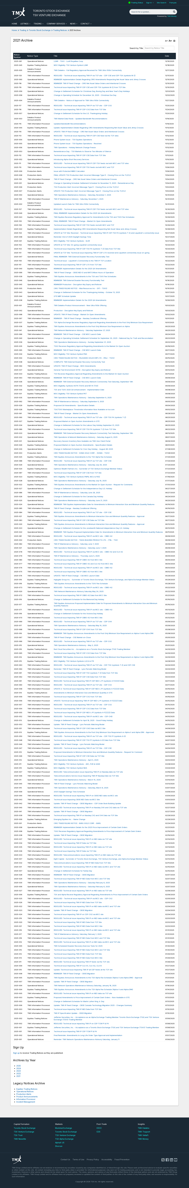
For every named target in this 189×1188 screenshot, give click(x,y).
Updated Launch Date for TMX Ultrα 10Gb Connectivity (76, 204)
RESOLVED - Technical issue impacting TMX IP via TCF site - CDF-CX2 (83, 105)
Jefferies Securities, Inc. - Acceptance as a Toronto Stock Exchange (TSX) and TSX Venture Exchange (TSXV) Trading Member (106, 1027)
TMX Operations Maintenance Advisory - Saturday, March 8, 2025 (81, 788)
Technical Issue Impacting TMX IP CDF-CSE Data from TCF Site (80, 155)
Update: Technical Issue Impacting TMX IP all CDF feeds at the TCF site (83, 970)
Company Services (56, 24)
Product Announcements (27, 1096)
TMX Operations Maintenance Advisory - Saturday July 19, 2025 (80, 481)
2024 (18, 1068)
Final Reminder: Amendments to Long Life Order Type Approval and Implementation (88, 1035)
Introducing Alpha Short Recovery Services (71, 159)
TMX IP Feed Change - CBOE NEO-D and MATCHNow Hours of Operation (84, 272)
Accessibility (106, 1159)
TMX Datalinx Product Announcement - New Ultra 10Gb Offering (80, 305)
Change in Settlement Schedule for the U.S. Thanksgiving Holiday (80, 113)
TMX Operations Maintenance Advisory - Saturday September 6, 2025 (83, 397)
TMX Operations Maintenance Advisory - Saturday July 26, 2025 (80, 465)
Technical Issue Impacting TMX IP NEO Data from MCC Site (78, 926)
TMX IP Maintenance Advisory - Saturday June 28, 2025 (77, 493)
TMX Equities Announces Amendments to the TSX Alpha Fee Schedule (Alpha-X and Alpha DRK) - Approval (98, 978)
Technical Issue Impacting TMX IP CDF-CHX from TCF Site (78, 629)
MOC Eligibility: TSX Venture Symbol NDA (70, 768)
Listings (24, 24)
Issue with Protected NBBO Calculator (69, 171)
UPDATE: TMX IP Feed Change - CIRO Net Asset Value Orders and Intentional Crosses (89, 132)
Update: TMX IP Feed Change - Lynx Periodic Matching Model (79, 724)
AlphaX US (59, 1142)
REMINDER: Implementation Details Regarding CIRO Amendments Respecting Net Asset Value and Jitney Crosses (100, 79)
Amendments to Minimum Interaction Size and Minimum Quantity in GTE (83, 693)
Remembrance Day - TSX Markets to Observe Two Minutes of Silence (82, 151)
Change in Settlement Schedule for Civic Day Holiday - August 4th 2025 (83, 449)
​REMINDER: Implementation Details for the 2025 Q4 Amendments (80, 269)
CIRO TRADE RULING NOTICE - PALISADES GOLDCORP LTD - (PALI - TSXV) (84, 358)
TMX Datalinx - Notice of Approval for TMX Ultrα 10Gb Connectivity (81, 100)
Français (173, 3)
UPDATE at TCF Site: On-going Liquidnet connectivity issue (78, 245)
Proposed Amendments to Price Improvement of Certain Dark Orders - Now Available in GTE (92, 997)
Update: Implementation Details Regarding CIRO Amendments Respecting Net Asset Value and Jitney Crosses (99, 128)
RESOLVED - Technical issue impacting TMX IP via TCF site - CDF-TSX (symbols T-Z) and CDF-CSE (94, 665)
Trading (38, 24)
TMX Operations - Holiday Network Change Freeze (75, 147)
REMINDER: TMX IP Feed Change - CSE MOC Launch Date (77, 334)
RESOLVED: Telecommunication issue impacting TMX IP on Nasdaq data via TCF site (88, 772)
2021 (18, 1076)
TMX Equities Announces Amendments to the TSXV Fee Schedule (81, 583)
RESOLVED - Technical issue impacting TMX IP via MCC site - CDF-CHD (83, 716)
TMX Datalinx (143, 1128)
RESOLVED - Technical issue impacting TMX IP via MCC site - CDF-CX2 (83, 898)
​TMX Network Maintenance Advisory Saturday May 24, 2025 (79, 591)
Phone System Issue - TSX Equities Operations (73, 140)
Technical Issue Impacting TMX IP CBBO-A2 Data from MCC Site (80, 595)
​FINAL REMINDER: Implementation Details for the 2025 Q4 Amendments (82, 213)
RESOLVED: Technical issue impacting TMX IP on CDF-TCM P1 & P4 (81, 1023)
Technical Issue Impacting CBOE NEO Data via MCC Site (77, 799)
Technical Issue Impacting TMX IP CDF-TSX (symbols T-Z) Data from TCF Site (86, 673)
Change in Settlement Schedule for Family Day (73, 871)
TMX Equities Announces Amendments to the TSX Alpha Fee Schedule (83, 457)
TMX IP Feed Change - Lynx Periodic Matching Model (76, 784)
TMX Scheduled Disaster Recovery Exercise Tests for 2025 (78, 946)
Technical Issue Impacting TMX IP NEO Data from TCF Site (78, 902)
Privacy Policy (93, 1159)
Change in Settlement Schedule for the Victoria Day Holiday (78, 613)
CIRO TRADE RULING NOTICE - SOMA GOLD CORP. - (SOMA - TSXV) (81, 453)
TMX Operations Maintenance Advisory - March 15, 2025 (77, 780)
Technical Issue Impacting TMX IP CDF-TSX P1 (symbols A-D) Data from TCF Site (87, 740)
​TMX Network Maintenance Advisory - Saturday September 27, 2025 (82, 330)
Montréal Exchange (63, 1128)
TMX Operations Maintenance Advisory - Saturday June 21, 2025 (80, 500)
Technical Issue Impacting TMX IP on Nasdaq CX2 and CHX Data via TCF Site (86, 815)
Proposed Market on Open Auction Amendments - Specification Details (83, 445)
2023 (18, 1071)
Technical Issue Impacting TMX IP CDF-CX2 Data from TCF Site (80, 109)
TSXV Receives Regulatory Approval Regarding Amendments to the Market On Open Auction (92, 346)
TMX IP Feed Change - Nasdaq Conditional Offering (75, 508)
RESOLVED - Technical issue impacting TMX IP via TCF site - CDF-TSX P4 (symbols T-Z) (90, 417)
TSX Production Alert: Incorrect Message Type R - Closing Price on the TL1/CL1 (86, 187)
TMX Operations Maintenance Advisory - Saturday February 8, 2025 (82, 883)
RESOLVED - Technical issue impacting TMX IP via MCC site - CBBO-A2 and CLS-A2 (88, 552)
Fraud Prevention (122, 1159)
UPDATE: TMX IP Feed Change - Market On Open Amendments (79, 314)
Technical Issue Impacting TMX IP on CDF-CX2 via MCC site (78, 914)
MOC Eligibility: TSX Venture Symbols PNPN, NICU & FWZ (77, 477)
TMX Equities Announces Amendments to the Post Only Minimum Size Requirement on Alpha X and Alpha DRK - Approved (104, 732)
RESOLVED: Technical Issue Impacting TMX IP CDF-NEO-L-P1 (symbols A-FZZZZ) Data (89, 681)
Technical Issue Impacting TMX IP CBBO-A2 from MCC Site (78, 560)
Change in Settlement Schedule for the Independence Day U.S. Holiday (83, 488)
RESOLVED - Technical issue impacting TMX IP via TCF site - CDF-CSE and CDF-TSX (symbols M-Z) (94, 75)
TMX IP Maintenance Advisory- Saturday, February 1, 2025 (78, 934)
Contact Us (65, 1159)
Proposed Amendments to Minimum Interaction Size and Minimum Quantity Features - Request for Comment (98, 752)
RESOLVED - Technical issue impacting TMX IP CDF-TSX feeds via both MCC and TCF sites (91, 163)
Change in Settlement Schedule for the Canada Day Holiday (78, 496)
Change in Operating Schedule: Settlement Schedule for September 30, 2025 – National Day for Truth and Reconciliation (103, 338)
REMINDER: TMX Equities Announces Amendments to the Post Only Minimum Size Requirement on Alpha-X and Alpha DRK (103, 633)
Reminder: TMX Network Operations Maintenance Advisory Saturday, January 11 (86, 1039)
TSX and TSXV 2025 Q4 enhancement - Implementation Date (79, 390)
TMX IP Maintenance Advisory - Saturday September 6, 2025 (79, 401)
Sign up (16, 1053)
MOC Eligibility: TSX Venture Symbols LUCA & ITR (74, 661)
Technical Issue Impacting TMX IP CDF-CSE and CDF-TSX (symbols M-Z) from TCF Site (89, 87)
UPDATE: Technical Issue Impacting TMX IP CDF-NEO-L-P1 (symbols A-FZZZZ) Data (88, 701)
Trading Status (137, 2)
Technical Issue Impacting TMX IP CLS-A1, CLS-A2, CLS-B (78, 966)
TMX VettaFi (143, 1135)
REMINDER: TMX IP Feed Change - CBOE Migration (74, 875)
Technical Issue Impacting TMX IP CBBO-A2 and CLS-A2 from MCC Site (83, 564)
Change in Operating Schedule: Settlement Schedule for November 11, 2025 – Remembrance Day (94, 183)
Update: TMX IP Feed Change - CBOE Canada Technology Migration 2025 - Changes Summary (93, 1005)
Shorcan (58, 1146)
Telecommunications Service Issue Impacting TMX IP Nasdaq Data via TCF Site (86, 776)
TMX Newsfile (20, 1139)
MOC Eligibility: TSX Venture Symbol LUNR (71, 65)
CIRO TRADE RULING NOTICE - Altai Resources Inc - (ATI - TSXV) (80, 288)
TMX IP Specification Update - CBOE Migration (73, 1013)
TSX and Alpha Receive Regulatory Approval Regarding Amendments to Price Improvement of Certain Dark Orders (101, 894)
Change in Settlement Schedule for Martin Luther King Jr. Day (79, 1001)
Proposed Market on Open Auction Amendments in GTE (76, 421)
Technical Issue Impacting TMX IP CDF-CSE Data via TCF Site (79, 520)
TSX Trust (18, 1135)
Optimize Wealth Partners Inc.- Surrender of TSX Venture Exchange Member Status (88, 469)
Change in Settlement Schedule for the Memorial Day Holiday (79, 599)
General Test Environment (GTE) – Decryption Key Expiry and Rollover (82, 370)
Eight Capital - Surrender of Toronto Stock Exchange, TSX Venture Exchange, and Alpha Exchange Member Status (101, 859)
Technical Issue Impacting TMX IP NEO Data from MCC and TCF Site (82, 879)
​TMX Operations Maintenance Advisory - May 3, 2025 (76, 645)
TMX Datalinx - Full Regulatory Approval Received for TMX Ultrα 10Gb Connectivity (88, 70)
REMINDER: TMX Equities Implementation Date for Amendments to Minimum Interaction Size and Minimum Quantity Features (104, 504)
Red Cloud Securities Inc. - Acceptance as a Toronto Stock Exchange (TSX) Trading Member (92, 649)
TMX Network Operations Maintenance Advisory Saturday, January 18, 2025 (85, 985)
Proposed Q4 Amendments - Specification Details (74, 405)
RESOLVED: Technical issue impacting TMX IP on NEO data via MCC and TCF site (87, 867)
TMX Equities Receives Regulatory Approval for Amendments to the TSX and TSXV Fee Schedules (94, 217)
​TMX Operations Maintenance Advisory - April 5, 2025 (76, 760)
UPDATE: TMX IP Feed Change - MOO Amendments (75, 366)
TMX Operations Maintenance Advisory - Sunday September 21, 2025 (82, 342)
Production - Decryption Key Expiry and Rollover (73, 310)
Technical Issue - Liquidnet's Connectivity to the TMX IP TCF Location (82, 261)
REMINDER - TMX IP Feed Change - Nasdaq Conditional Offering (80, 318)
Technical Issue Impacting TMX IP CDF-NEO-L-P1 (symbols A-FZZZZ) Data (84, 712)
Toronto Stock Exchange (40, 30)
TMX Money (172, 16)
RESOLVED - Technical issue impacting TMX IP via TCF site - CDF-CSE (82, 461)
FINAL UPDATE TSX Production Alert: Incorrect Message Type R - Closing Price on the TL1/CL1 (92, 175)
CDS (98, 1132)
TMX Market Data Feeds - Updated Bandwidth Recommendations (80, 119)
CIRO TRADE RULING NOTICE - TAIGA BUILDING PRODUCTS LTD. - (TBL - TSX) (86, 540)
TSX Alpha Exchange (64, 1139)
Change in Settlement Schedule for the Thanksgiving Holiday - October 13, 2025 (87, 292)
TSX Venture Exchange (24, 1132)
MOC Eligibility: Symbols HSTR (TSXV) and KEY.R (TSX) (76, 386)
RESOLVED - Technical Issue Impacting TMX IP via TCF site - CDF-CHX (83, 621)
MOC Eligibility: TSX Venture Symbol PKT (70, 394)
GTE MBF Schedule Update (65, 296)
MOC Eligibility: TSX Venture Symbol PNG (70, 354)
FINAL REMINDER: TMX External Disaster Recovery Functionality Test (81, 257)
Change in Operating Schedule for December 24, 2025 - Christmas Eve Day (85, 95)
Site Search (161, 3)
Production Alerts (23, 1094)
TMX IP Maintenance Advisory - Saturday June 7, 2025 (76, 544)
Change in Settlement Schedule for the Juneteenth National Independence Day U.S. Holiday (91, 528)
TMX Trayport (144, 1132)
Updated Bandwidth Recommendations (70, 124)
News (72, 24)
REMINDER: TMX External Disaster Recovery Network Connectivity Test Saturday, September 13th (93, 382)
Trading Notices (60, 30)
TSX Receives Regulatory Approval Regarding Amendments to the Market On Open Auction (91, 374)
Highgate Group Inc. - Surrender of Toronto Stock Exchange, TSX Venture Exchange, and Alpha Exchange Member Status (104, 580)
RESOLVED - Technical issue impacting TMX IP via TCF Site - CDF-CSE (83, 748)
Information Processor (25, 1099)
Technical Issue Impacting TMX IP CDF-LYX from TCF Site (77, 265)
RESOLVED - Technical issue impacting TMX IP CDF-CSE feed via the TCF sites (86, 136)
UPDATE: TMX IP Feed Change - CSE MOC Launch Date (76, 576)
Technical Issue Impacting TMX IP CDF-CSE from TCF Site (77, 473)
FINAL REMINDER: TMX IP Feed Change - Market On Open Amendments (83, 221)
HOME (14, 24)
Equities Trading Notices (26, 1089)
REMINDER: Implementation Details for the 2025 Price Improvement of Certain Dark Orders (90, 827)
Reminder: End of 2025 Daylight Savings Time (72, 237)
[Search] (174, 11)
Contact (85, 24)
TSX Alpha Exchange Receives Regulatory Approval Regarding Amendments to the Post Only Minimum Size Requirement (103, 322)
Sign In (149, 3)
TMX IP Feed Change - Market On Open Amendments (76, 413)
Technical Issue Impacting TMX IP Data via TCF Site (75, 843)
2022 (18, 1073)
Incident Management (25, 1102)
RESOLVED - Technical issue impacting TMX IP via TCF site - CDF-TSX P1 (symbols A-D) (90, 736)
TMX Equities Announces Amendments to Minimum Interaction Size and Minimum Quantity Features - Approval (99, 516)
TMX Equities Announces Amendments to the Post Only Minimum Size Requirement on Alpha (92, 326)
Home (14, 30)
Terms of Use (78, 1159)
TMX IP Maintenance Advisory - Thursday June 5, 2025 (77, 556)
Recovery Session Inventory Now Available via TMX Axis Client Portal (82, 441)
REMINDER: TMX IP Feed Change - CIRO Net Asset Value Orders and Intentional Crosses (90, 83)
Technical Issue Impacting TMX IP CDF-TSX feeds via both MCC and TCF (84, 167)
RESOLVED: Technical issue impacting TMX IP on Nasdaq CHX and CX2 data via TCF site (90, 807)
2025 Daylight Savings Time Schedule (69, 792)
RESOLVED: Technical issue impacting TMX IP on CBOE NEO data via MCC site (86, 796)
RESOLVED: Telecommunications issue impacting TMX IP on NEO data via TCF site (87, 855)
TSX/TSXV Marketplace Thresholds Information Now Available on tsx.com (84, 409)
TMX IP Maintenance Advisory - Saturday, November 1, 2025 (78, 199)
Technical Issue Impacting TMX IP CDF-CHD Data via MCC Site (79, 728)
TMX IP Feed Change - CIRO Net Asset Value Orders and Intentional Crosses (85, 179)
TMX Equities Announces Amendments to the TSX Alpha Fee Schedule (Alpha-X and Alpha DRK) (93, 989)
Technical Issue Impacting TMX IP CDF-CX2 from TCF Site (78, 697)
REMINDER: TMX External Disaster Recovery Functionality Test (79, 280)
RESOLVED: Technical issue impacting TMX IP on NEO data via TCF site (83, 839)
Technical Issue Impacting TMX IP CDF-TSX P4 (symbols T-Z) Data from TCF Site (87, 249)
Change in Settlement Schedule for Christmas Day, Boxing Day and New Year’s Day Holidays (92, 91)
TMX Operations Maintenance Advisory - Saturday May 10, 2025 (80, 625)
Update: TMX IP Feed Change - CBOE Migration (73, 811)
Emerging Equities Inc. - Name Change (69, 819)
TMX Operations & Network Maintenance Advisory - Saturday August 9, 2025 (85, 437)
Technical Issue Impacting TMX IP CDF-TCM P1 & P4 (75, 1031)
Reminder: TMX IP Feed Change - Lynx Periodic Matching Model (80, 669)
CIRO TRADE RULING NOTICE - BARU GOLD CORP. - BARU (77, 823)
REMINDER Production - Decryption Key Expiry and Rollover (78, 284)
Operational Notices (25, 1091)
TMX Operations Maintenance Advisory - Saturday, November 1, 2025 (82, 195)
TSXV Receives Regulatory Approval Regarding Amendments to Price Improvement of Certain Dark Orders (97, 831)
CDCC (99, 1128)
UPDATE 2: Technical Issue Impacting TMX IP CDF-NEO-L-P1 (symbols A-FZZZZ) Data (89, 689)
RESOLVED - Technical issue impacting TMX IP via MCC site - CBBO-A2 (83, 536)
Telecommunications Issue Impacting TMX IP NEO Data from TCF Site (82, 863)
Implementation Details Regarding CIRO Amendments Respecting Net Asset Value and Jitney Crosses (95, 229)
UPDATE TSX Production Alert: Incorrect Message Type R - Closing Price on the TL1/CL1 (90, 191)
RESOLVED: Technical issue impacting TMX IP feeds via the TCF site (82, 962)
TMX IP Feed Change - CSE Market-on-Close (72, 637)
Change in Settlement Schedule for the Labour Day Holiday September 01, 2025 (86, 425)
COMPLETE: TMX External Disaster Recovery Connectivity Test (79, 362)
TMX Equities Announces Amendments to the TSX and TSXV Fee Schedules (85, 276)
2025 (18, 1066)
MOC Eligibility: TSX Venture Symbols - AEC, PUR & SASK (77, 764)
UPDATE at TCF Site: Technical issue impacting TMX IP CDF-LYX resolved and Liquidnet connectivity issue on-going (101, 253)
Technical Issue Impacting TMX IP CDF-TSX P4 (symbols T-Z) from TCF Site (85, 429)
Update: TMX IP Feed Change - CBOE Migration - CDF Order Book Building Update (87, 803)
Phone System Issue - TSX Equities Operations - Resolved (77, 143)
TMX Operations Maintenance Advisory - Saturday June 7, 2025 (80, 548)
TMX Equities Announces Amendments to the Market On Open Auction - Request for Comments (93, 485)
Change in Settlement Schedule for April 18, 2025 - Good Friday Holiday (83, 720)
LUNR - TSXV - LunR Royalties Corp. (68, 61)
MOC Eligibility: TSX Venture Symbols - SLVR (72, 241)
